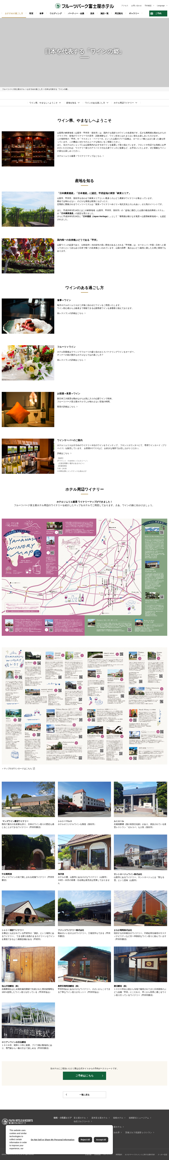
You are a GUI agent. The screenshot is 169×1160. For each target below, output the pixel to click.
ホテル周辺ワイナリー (124, 103)
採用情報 (97, 1154)
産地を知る (71, 103)
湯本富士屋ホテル (99, 1118)
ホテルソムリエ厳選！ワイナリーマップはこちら (79, 156)
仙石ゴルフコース (82, 1121)
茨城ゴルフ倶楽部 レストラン (138, 1132)
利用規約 (119, 1154)
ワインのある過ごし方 (95, 103)
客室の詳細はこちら (66, 406)
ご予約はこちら (84, 1075)
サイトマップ (108, 1154)
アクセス (124, 6)
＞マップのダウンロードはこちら (17, 768)
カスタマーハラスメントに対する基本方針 (140, 1154)
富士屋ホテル (80, 1118)
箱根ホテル (118, 1118)
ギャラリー (134, 13)
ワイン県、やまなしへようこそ (43, 103)
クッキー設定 (162, 1154)
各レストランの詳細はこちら (70, 313)
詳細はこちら (63, 453)
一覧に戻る (84, 1095)
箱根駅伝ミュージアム (139, 1118)
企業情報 (88, 1154)
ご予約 (158, 13)
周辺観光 (119, 13)
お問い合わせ (136, 6)
